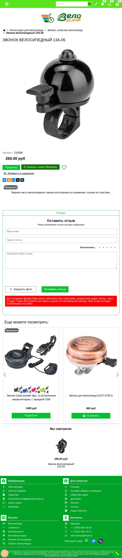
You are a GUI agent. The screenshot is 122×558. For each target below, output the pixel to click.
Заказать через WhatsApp (40, 167)
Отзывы (61, 213)
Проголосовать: (87, 247)
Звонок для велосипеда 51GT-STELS (91, 395)
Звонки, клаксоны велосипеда (65, 30)
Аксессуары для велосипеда (26, 30)
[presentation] (29, 277)
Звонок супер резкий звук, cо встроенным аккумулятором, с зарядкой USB (31, 397)
